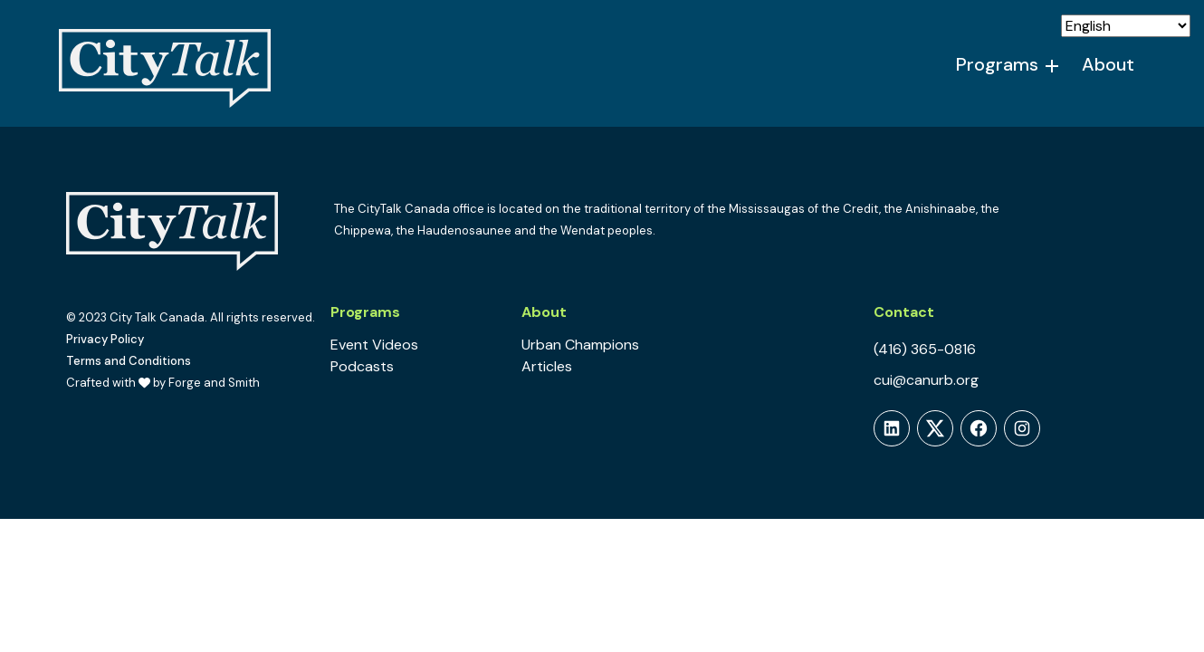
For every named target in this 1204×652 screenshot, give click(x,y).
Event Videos (374, 344)
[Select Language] (1125, 25)
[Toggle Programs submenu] (1053, 66)
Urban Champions (580, 344)
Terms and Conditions (128, 361)
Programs (997, 64)
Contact (904, 311)
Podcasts (362, 366)
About (1108, 64)
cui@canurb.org (926, 379)
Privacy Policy (105, 339)
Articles (546, 366)
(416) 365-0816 (925, 349)
